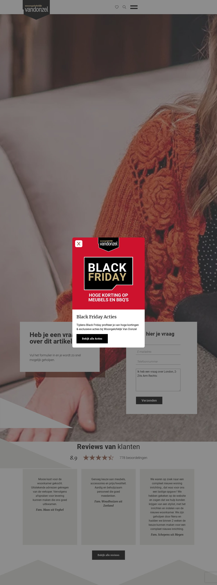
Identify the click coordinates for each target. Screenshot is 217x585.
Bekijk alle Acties (92, 338)
